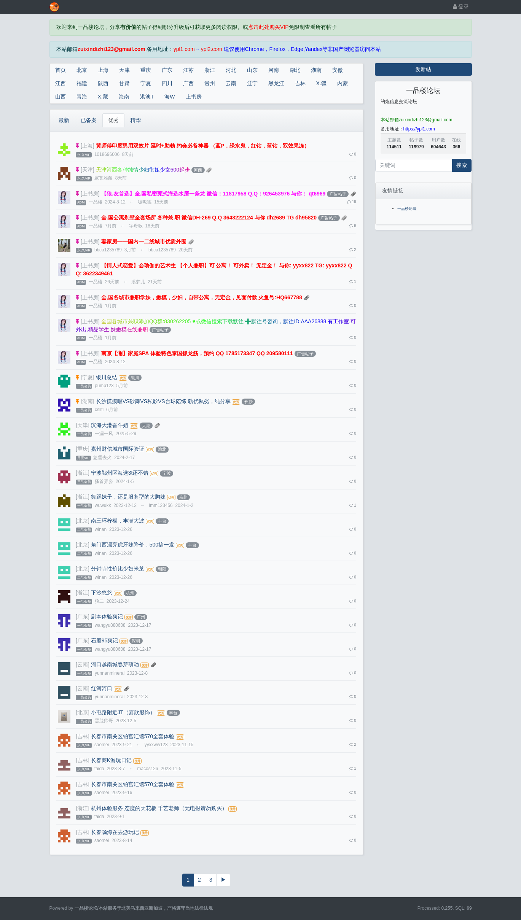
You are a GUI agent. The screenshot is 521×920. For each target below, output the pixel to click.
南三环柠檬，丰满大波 (117, 521)
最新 (64, 120)
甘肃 (124, 83)
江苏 (188, 70)
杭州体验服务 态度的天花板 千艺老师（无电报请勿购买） (159, 808)
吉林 (300, 83)
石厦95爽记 (104, 640)
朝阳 (162, 569)
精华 (135, 120)
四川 (167, 83)
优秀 (113, 120)
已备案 (89, 120)
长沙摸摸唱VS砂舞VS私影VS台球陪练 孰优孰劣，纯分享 (163, 401)
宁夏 (145, 83)
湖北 (295, 70)
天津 (124, 70)
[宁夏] (87, 377)
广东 (167, 70)
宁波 (167, 473)
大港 (146, 425)
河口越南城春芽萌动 (115, 664)
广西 (188, 83)
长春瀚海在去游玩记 (115, 832)
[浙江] (82, 473)
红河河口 (101, 688)
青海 (81, 97)
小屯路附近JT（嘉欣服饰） (123, 712)
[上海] (87, 146)
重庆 (145, 70)
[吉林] (82, 736)
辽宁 (252, 83)
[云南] (82, 664)
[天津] (87, 170)
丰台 (162, 521)
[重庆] (82, 449)
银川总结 (106, 377)
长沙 (248, 401)
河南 (273, 70)
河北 (231, 70)
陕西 (103, 83)
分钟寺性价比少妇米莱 (117, 569)
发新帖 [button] (423, 69)
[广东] (82, 616)
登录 (461, 6)
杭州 (183, 497)
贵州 (209, 83)
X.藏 (103, 97)
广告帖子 (338, 194)
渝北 (162, 449)
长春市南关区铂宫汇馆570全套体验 (132, 736)
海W (169, 97)
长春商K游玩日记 (111, 760)
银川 (135, 377)
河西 (198, 170)
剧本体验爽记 (107, 616)
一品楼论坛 (406, 209)
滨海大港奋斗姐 (109, 425)
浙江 (209, 70)
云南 (231, 83)
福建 (81, 83)
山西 (60, 97)
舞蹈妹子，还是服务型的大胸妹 (128, 497)
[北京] (82, 521)
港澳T (147, 97)
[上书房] (90, 194)
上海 (103, 70)
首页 (60, 70)
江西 (60, 83)
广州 (141, 617)
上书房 (194, 97)
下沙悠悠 (101, 592)
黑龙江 (276, 83)
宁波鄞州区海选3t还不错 (120, 473)
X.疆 (321, 83)
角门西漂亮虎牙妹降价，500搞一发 (132, 545)
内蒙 (342, 83)
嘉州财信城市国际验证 (117, 449)
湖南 (316, 70)
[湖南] (87, 401)
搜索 (461, 165)
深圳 (136, 641)
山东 (252, 70)
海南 (124, 97)
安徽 (337, 70)
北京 (81, 70)
